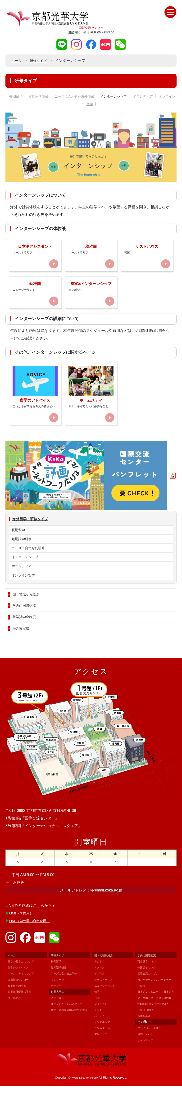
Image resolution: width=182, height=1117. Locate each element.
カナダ (99, 986)
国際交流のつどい (149, 998)
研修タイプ (40, 61)
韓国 (97, 1016)
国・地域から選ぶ (28, 615)
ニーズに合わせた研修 (31, 564)
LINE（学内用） (23, 938)
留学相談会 (145, 1047)
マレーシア (102, 1059)
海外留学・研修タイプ (33, 532)
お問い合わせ (146, 1065)
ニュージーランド (106, 1010)
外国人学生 (58, 1016)
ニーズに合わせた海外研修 (83, 96)
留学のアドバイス (20, 992)
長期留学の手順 (18, 1010)
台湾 (97, 1023)
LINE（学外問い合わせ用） (32, 946)
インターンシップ (127, 96)
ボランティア (160, 96)
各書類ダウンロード (22, 1004)
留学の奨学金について (23, 986)
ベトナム (100, 1041)
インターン (58, 1004)
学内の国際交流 (26, 628)
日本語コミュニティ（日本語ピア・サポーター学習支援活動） (154, 1023)
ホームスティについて (23, 998)
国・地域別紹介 (105, 980)
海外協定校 (22, 653)
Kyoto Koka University (84, 1108)
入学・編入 (58, 1023)
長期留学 (18, 96)
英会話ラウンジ (148, 986)
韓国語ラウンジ (148, 992)
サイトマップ (146, 1071)
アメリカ (100, 992)
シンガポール (103, 1053)
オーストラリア (105, 1004)
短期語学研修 (43, 96)
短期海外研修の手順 (22, 1016)
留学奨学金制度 (26, 640)
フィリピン (102, 1029)
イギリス (100, 998)
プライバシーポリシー (152, 1059)
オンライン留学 (91, 104)
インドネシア (103, 1047)
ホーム (17, 61)
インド (99, 1035)
